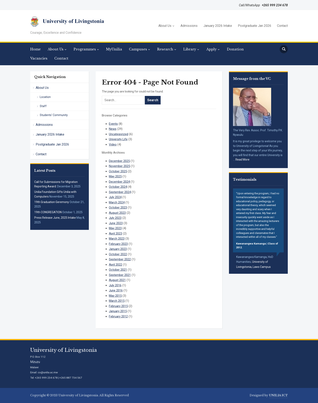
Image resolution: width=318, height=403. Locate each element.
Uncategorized (118, 134)
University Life (118, 139)
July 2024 (115, 197)
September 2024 (120, 192)
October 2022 (118, 254)
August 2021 (117, 280)
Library (189, 49)
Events (113, 124)
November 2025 (119, 166)
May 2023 (115, 228)
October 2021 (118, 270)
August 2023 (117, 213)
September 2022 (120, 259)
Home (35, 49)
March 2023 (117, 238)
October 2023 (118, 207)
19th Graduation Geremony (51, 202)
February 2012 (118, 316)
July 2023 (115, 218)
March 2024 (117, 202)
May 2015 (115, 296)
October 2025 (118, 171)
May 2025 (115, 176)
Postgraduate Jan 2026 (254, 26)
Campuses (138, 49)
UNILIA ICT (278, 395)
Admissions (189, 26)
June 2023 (116, 223)
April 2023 (115, 233)
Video (113, 144)
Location (45, 97)
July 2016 (115, 285)
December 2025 (119, 161)
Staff (43, 106)
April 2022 (115, 264)
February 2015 (118, 306)
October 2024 (118, 187)
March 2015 (117, 301)
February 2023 (118, 244)
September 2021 (120, 275)
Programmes (85, 49)
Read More (242, 159)
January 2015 (118, 311)
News (112, 129)
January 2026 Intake (217, 26)
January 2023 (118, 249)
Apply (211, 49)
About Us (164, 26)
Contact (282, 26)
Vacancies (38, 58)
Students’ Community (54, 115)
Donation (235, 49)
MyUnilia (114, 49)
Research (165, 49)
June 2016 (116, 290)
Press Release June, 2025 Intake (55, 217)
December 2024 (119, 182)
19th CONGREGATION (48, 212)
